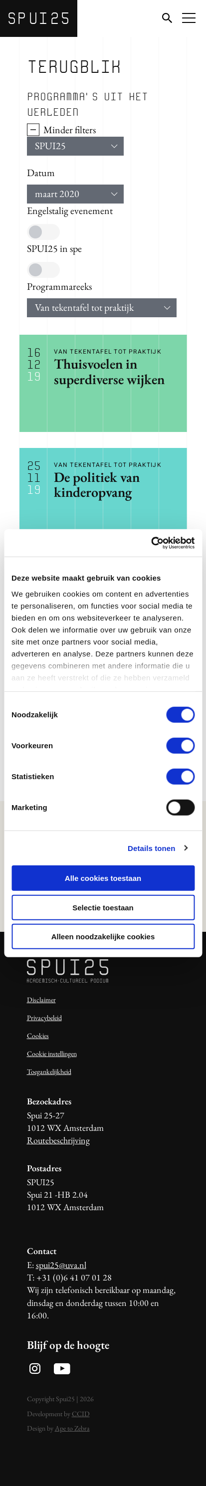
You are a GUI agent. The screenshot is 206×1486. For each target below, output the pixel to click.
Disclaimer (41, 999)
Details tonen (151, 848)
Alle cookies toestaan (103, 878)
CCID (81, 1413)
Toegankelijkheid (49, 1071)
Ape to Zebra (72, 1428)
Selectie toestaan (103, 907)
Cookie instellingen (52, 1053)
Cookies (38, 1035)
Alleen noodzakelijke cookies (103, 936)
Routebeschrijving (58, 1140)
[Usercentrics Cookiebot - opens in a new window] (151, 542)
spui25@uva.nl (61, 1265)
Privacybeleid (44, 1017)
